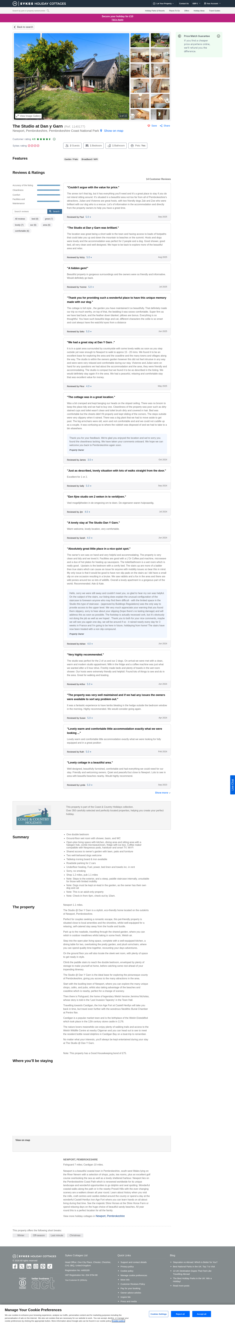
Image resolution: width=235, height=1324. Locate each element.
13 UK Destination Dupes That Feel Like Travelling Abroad (192, 1272)
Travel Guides (214, 11)
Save (154, 125)
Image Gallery (28, 116)
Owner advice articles (130, 1293)
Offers (186, 11)
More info (124, 1280)
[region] (117, 1314)
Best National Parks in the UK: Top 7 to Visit (194, 1266)
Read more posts (181, 1286)
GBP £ (196, 4)
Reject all (180, 1314)
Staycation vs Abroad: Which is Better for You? (195, 1262)
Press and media (128, 1301)
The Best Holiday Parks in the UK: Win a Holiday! (192, 1280)
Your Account (212, 3)
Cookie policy (126, 1271)
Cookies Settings (159, 1314)
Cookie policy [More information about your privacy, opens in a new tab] (118, 1321)
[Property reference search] (48, 10)
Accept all (201, 1314)
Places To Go (174, 11)
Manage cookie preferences (133, 1275)
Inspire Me (125, 1297)
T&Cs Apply (117, 20)
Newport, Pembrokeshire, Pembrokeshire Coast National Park (68, 130)
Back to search (25, 27)
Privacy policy (127, 1266)
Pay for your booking (130, 1288)
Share (167, 125)
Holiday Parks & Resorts (155, 11)
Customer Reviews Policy (132, 1284)
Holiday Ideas (199, 11)
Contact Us (184, 4)
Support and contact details (133, 1262)
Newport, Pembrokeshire (110, 1216)
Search (54, 211)
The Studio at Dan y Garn (38, 126)
